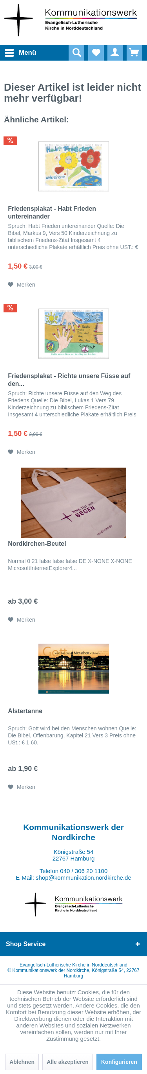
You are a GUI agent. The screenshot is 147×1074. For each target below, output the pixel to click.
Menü (14, 51)
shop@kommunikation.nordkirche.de (83, 877)
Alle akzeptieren (68, 1062)
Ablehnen (21, 1062)
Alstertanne (25, 711)
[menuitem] (11, 53)
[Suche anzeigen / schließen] (76, 53)
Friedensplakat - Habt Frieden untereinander (52, 212)
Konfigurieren (119, 1062)
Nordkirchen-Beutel (37, 543)
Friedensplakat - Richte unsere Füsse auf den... (69, 380)
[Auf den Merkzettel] (21, 284)
